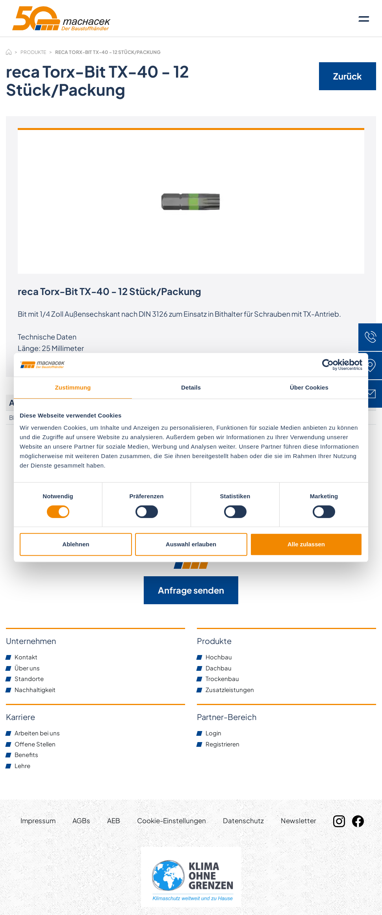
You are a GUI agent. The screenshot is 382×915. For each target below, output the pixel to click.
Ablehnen (75, 544)
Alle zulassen (306, 544)
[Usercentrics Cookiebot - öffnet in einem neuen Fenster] (327, 365)
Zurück (347, 76)
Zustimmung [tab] (73, 387)
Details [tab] (191, 387)
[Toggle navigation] (364, 18)
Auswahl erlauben (191, 544)
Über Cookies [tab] (309, 387)
